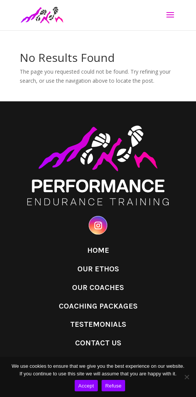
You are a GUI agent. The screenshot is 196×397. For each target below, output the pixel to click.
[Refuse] (186, 377)
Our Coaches (98, 287)
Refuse (113, 386)
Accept (86, 386)
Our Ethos (98, 269)
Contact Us (98, 343)
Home (98, 250)
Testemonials (98, 324)
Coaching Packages (98, 306)
